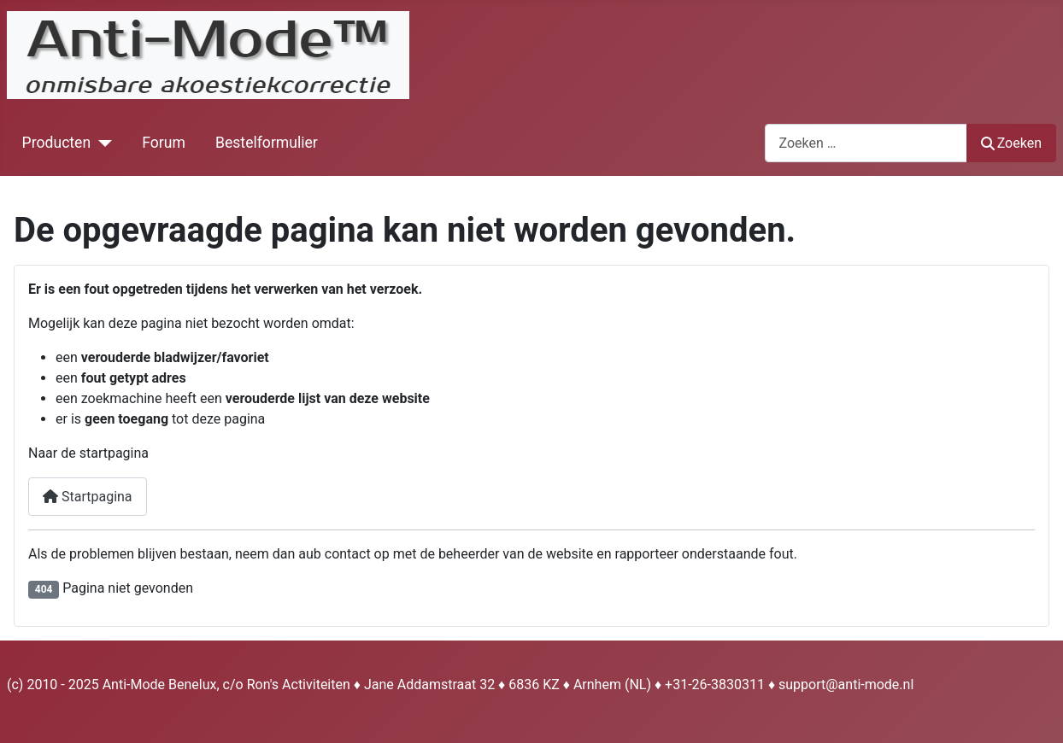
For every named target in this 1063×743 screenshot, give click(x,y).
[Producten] (101, 143)
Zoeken (1011, 143)
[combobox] (866, 143)
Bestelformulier (266, 142)
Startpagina (87, 497)
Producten (56, 142)
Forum (163, 142)
